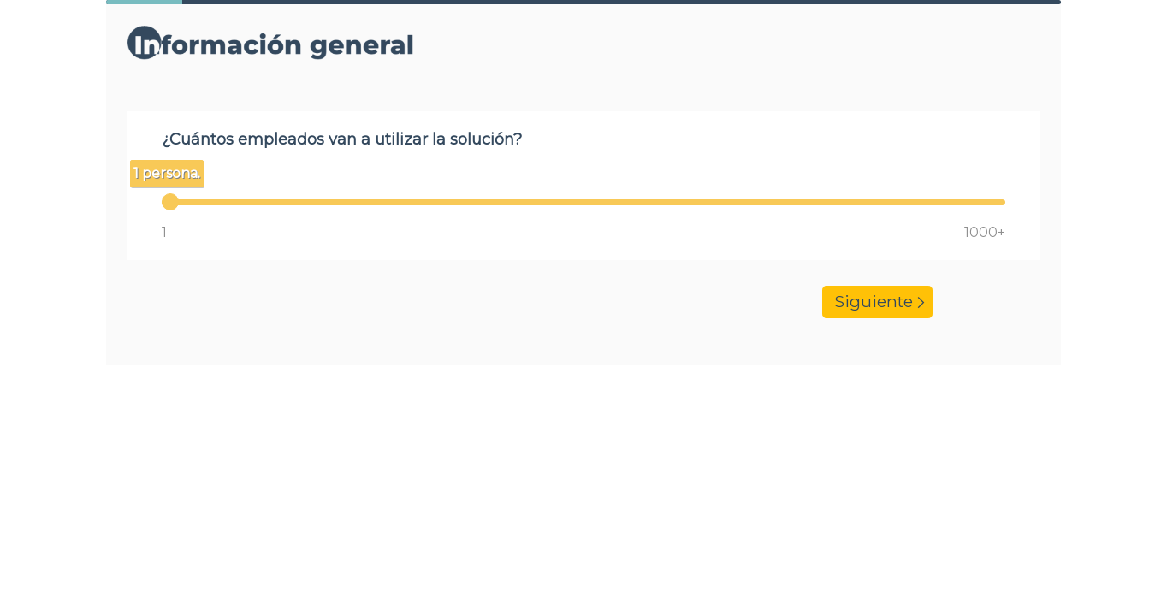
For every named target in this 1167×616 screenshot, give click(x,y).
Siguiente (877, 302)
